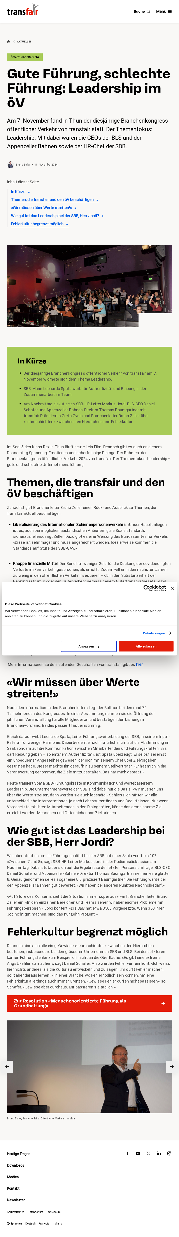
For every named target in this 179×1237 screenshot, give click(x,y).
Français (44, 1223)
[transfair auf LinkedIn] (158, 1154)
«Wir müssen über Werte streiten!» (41, 207)
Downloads (15, 1165)
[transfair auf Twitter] (148, 1154)
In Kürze (18, 191)
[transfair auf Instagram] (169, 1154)
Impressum (54, 1212)
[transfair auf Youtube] (137, 1154)
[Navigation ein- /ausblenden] (164, 11)
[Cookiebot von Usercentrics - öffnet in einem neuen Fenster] (147, 588)
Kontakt (13, 1189)
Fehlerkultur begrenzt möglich (37, 224)
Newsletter (16, 1200)
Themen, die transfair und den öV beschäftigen (52, 199)
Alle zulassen (146, 646)
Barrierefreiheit (15, 1212)
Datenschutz (35, 1212)
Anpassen (88, 646)
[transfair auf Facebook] (127, 1154)
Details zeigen (154, 633)
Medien (13, 1177)
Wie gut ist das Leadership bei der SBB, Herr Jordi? (55, 216)
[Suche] (142, 11)
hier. (140, 664)
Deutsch (30, 1223)
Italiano (57, 1223)
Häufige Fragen (18, 1154)
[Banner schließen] (172, 588)
